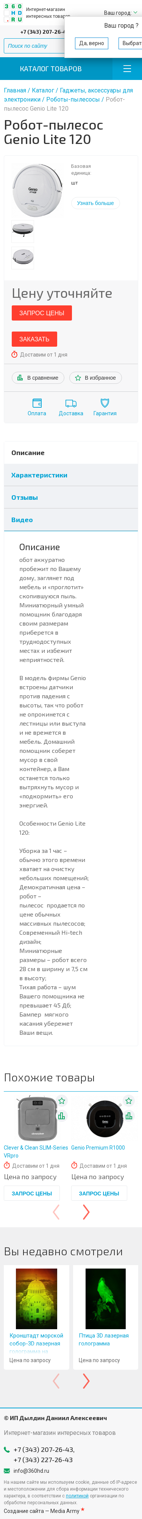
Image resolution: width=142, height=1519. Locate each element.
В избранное (100, 378)
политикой (77, 1496)
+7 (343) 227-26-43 (43, 1459)
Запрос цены (41, 313)
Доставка (71, 413)
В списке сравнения (62, 1116)
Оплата (37, 413)
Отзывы (24, 497)
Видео (22, 519)
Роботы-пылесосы (73, 99)
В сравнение (42, 378)
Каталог (43, 90)
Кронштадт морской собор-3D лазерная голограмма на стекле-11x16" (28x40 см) (36, 1351)
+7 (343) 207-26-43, (45, 31)
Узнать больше (95, 203)
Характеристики (39, 475)
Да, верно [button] (91, 43)
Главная (15, 90)
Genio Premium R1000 (98, 1148)
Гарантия (105, 413)
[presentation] (56, 1212)
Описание (28, 452)
